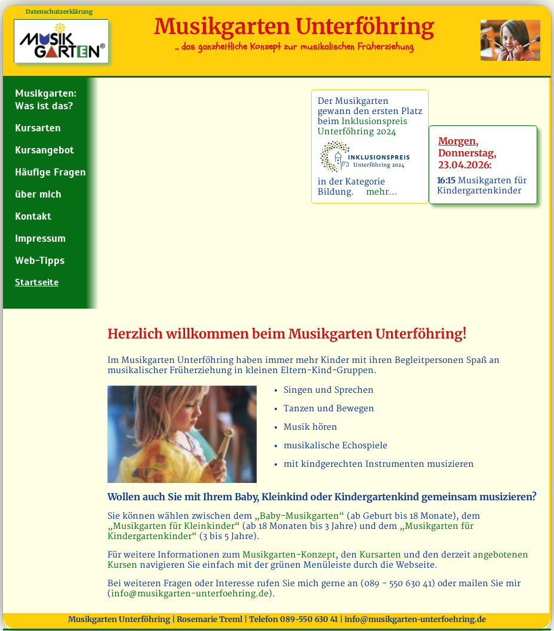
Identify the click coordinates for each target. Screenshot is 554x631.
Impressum (40, 238)
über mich (38, 194)
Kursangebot (44, 150)
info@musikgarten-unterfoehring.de (190, 594)
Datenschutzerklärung (59, 12)
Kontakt (33, 216)
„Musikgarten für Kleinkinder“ (174, 526)
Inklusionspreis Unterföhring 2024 (362, 126)
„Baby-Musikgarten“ (300, 516)
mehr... (379, 192)
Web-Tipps (39, 260)
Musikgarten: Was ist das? (45, 99)
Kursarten (38, 128)
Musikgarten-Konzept (289, 555)
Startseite (37, 282)
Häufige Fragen (50, 172)
